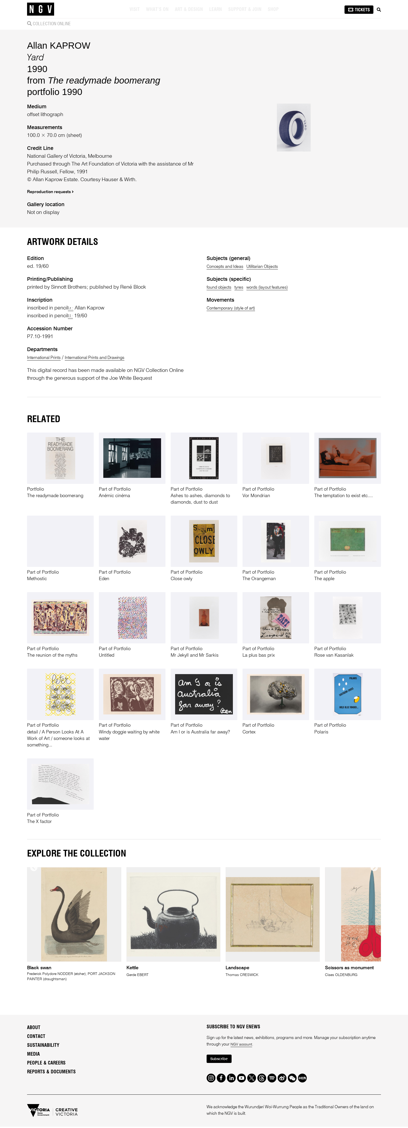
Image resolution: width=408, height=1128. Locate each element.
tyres (246, 352)
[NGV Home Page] (40, 9)
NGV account (242, 1109)
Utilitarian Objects (276, 331)
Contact (36, 1101)
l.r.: (71, 373)
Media (33, 1119)
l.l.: (71, 381)
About (33, 1093)
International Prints (47, 422)
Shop (273, 9)
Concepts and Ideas (230, 331)
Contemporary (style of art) (236, 373)
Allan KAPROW (58, 78)
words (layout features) (281, 352)
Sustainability (43, 1110)
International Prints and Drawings (110, 422)
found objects (222, 352)
